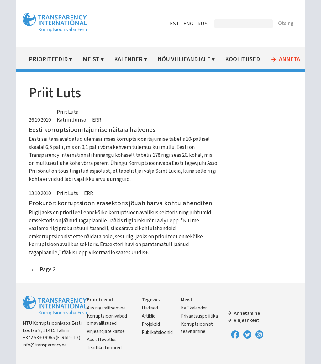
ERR (96, 120)
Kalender (128, 59)
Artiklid (148, 316)
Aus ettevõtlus (102, 339)
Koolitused (242, 59)
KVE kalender (194, 308)
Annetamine (247, 313)
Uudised (150, 308)
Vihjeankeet (246, 320)
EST (174, 23)
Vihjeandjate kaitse (106, 331)
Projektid (151, 324)
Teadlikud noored (104, 348)
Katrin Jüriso (71, 120)
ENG (188, 23)
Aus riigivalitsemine (106, 308)
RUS (202, 23)
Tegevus (151, 300)
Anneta (289, 59)
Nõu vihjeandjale (184, 59)
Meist (91, 59)
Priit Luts (67, 112)
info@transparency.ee (45, 345)
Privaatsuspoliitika (199, 316)
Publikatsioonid (157, 332)
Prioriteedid (48, 59)
